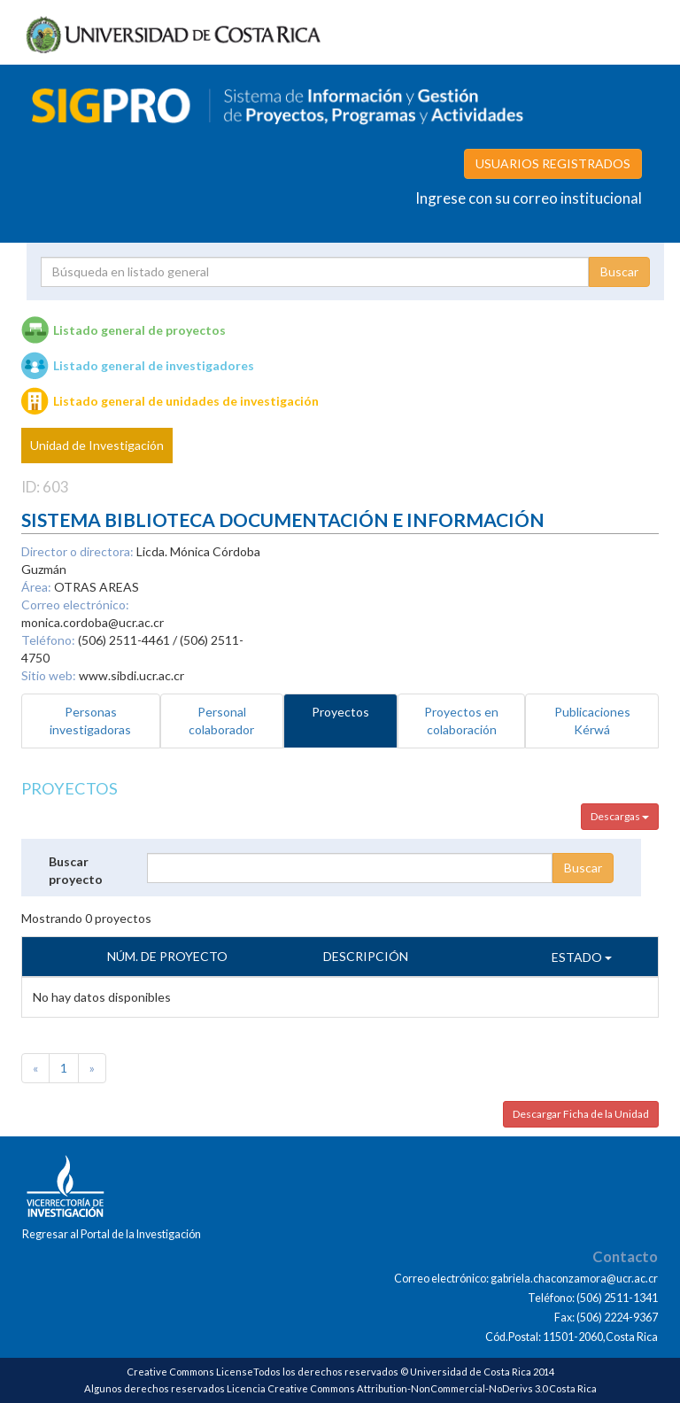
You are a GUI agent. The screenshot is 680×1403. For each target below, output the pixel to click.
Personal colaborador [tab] (221, 720)
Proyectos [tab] (340, 711)
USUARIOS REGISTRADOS (552, 163)
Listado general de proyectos (139, 329)
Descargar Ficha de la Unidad (581, 1113)
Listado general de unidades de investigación (186, 400)
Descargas (620, 816)
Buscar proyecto (76, 870)
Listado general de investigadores (153, 365)
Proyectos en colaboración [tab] (461, 720)
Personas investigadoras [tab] (90, 720)
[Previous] (35, 1068)
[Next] (92, 1068)
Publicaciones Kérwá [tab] (592, 720)
